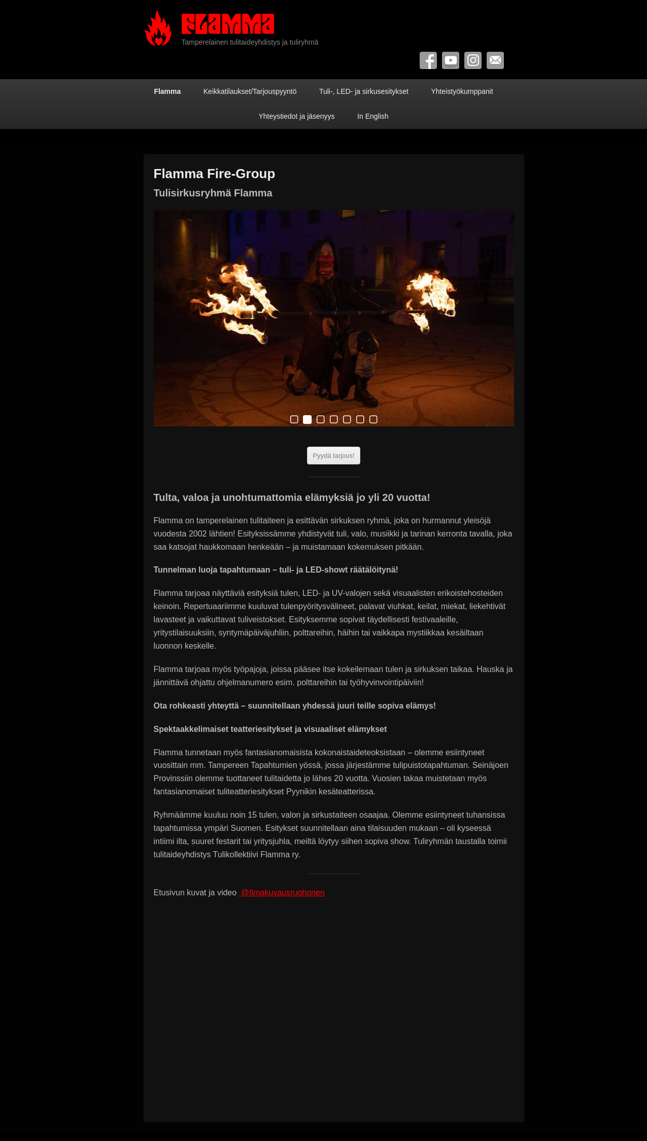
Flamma (167, 91)
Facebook (428, 60)
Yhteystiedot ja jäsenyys (296, 116)
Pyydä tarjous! (333, 455)
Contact (495, 60)
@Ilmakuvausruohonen (282, 892)
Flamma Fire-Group (215, 173)
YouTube (450, 60)
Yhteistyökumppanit (462, 91)
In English (372, 116)
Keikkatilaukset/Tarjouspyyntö (250, 91)
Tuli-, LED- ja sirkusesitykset (363, 91)
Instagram (473, 60)
